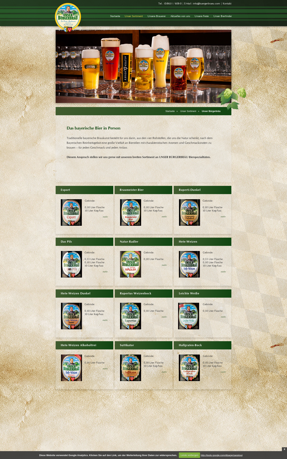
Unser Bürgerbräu (211, 111)
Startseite (170, 111)
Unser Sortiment (188, 111)
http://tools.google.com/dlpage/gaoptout (222, 455)
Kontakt (227, 3)
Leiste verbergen (189, 455)
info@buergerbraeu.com (206, 3)
